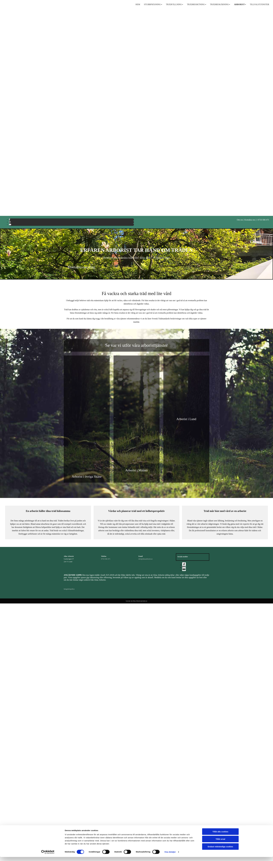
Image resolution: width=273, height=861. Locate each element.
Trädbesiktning (196, 4)
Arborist (239, 4)
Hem (137, 4)
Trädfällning (174, 4)
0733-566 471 (105, 559)
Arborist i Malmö (136, 470)
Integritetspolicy (69, 589)
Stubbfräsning (152, 4)
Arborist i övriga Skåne (87, 476)
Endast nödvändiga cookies (220, 457)
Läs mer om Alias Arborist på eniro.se (136, 601)
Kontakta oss (250, 220)
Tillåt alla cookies (220, 442)
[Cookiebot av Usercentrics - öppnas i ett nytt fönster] (48, 462)
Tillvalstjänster (259, 4)
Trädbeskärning (219, 4)
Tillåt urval (220, 449)
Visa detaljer (170, 462)
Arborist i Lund (186, 419)
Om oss (240, 220)
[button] (81, 267)
